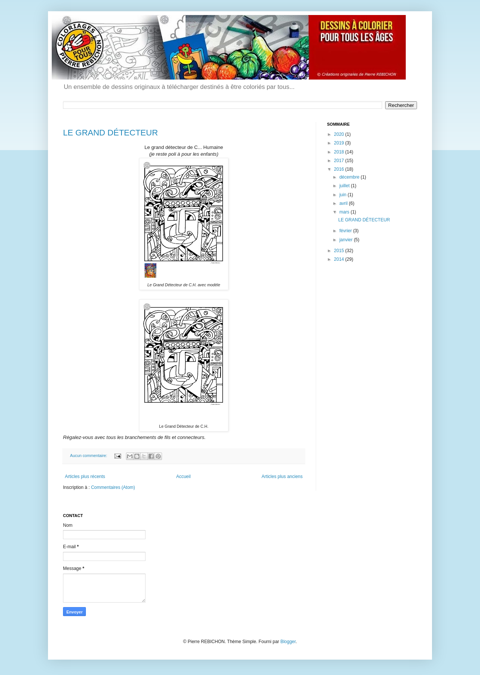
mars (345, 212)
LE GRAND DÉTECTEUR (110, 132)
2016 (339, 169)
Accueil (183, 476)
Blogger (288, 641)
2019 (339, 143)
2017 (339, 160)
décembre (350, 177)
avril (344, 203)
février (346, 230)
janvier (346, 239)
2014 (339, 259)
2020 (339, 134)
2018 (339, 152)
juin (343, 194)
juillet (345, 185)
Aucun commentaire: (89, 455)
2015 (339, 250)
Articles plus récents (85, 476)
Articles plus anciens (282, 476)
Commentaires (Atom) (113, 487)
